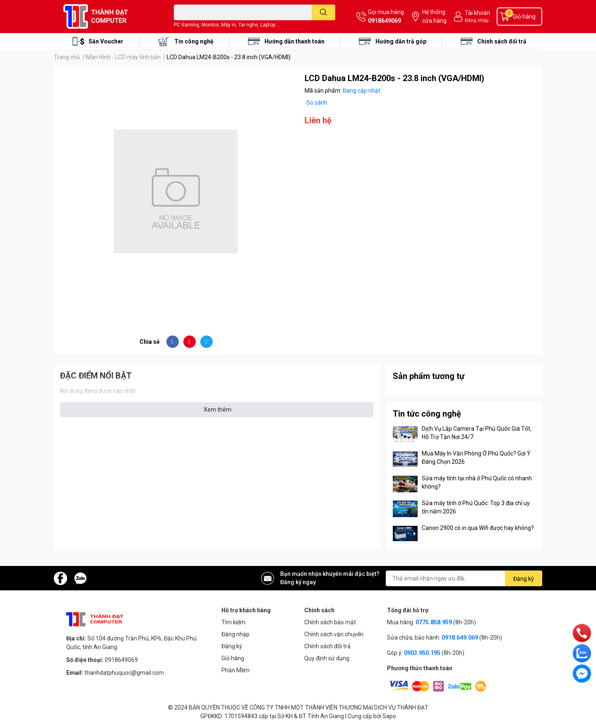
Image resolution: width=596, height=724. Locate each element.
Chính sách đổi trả (501, 41)
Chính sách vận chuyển (333, 634)
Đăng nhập (476, 20)
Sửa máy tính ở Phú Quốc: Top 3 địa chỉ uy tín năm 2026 (476, 507)
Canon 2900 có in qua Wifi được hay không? (478, 528)
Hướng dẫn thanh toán (294, 41)
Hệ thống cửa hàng (434, 16)
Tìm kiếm (233, 622)
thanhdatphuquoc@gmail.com (124, 672)
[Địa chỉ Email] (464, 578)
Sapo (389, 716)
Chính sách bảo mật (330, 622)
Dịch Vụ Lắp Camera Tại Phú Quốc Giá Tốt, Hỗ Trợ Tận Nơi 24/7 (476, 432)
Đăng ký (231, 646)
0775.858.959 (434, 622)
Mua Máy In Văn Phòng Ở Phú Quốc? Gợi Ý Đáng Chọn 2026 (476, 457)
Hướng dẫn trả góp (400, 41)
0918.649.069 (460, 637)
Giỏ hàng (232, 658)
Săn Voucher (106, 41)
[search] (323, 12)
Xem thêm (217, 409)
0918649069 (384, 20)
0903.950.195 (422, 653)
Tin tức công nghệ (427, 414)
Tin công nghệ (194, 41)
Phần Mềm (235, 670)
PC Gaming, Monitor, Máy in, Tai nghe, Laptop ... (227, 25)
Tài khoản (477, 13)
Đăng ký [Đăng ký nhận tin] (523, 578)
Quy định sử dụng (326, 658)
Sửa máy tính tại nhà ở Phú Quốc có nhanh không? (477, 482)
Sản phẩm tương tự (428, 376)
